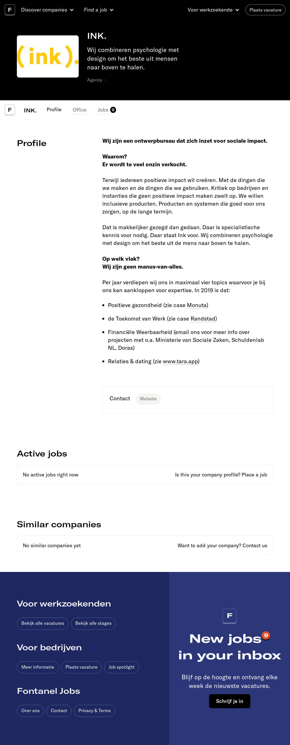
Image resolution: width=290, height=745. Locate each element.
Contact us (255, 545)
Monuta (197, 304)
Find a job (95, 9)
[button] (48, 10)
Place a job (254, 474)
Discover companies (44, 9)
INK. (30, 110)
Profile (54, 109)
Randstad (203, 318)
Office (80, 109)
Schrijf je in (229, 701)
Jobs (103, 109)
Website (148, 398)
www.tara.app (180, 361)
